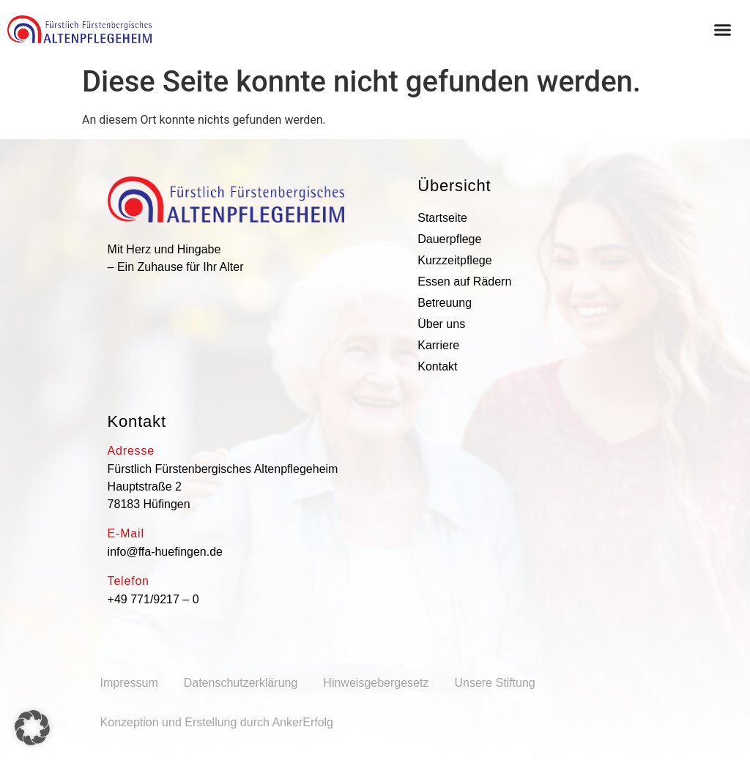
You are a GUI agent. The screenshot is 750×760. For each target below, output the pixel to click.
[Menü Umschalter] (722, 30)
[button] (32, 728)
